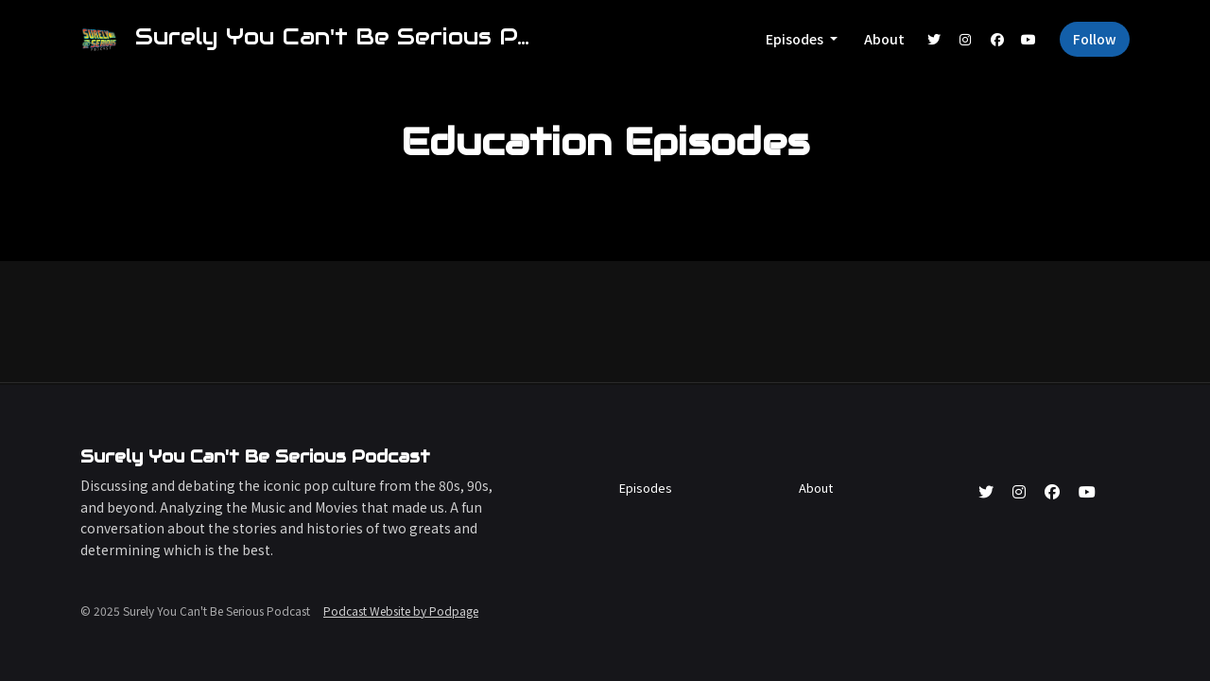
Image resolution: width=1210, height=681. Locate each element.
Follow (1094, 38)
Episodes (796, 38)
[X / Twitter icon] (986, 491)
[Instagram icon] (1019, 491)
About (884, 38)
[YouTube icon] (1087, 491)
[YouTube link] (1029, 39)
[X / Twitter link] (934, 39)
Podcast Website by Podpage (400, 610)
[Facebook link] (997, 39)
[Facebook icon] (1052, 491)
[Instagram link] (966, 39)
